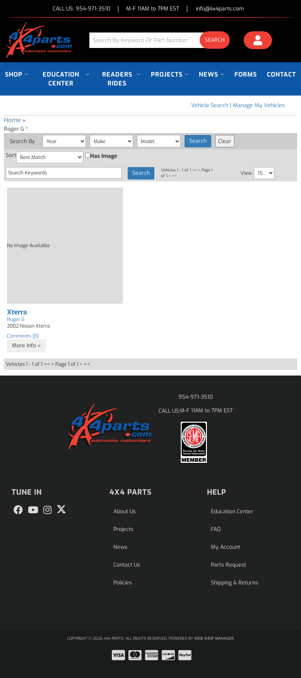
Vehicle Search (209, 105)
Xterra (17, 312)
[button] (162, 40)
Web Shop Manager (214, 638)
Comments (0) (23, 336)
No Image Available (28, 245)
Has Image (101, 156)
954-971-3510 (195, 397)
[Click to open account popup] (258, 41)
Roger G (15, 319)
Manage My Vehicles (259, 105)
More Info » (26, 345)
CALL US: (81, 9)
